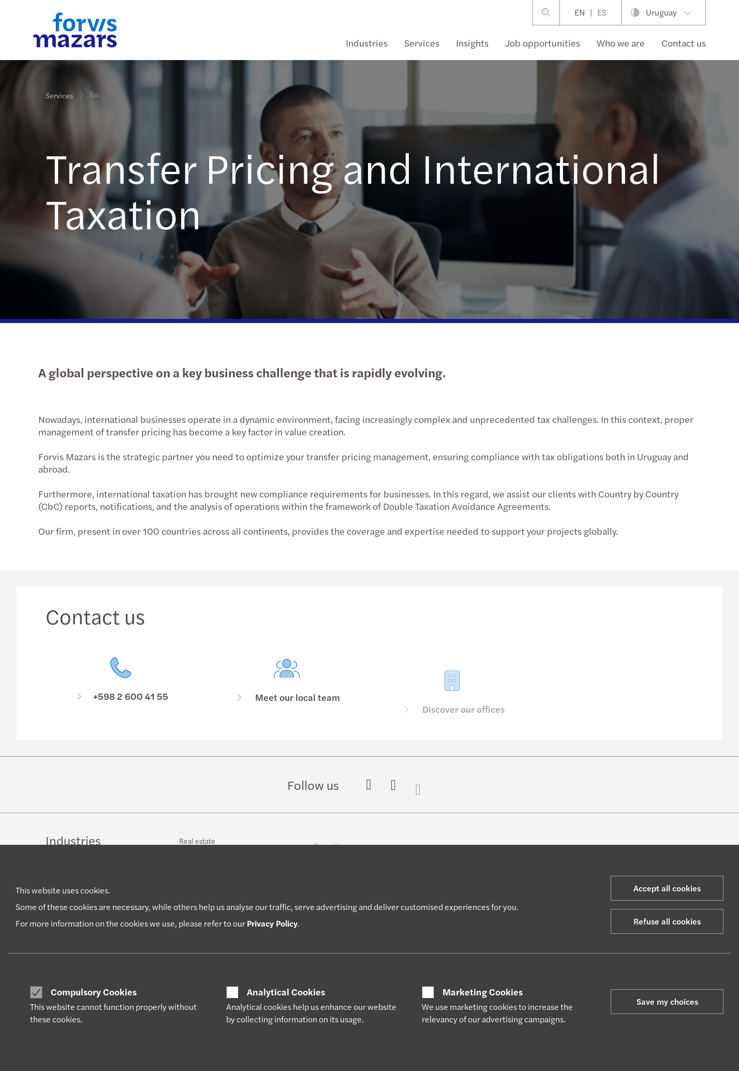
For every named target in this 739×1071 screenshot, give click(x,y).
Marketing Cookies (482, 991)
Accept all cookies (667, 888)
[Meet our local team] (287, 697)
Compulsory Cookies (94, 991)
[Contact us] (121, 682)
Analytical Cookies (286, 991)
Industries (367, 42)
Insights (472, 42)
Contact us (683, 42)
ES (602, 12)
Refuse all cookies (667, 921)
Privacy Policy (272, 923)
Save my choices (667, 1001)
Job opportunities (542, 42)
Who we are (621, 42)
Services (421, 42)
